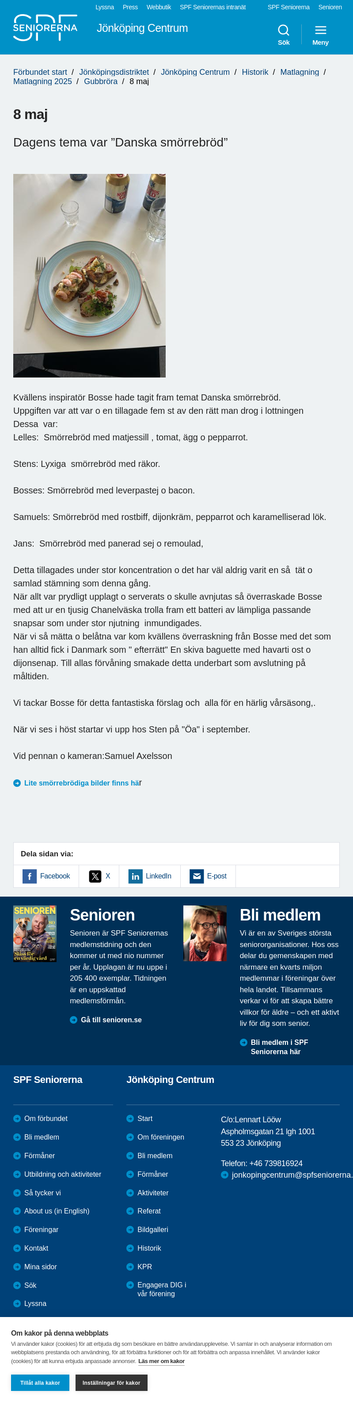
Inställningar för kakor (111, 1383)
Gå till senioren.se (111, 1020)
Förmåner (39, 1155)
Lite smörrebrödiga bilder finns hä (81, 783)
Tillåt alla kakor (40, 1383)
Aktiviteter (152, 1193)
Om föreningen (160, 1137)
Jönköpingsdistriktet (114, 72)
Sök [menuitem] (283, 34)
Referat (148, 1211)
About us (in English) (57, 1211)
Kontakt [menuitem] (36, 1248)
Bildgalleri (152, 1229)
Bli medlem (41, 1137)
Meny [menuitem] (320, 34)
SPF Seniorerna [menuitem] (289, 7)
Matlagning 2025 (42, 81)
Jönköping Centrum (195, 72)
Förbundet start (40, 72)
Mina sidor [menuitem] (40, 1267)
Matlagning (300, 72)
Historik (255, 72)
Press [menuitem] (130, 7)
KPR (144, 1267)
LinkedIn (158, 876)
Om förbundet (46, 1118)
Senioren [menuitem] (330, 7)
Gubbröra (101, 81)
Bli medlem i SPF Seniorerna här (279, 1047)
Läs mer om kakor (161, 1361)
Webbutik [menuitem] (159, 7)
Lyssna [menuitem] (104, 7)
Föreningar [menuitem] (41, 1229)
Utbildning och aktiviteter (62, 1174)
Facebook (55, 876)
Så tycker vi (42, 1193)
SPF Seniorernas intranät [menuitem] (213, 7)
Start (144, 1118)
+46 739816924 (275, 1163)
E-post (217, 876)
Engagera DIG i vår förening (161, 1289)
